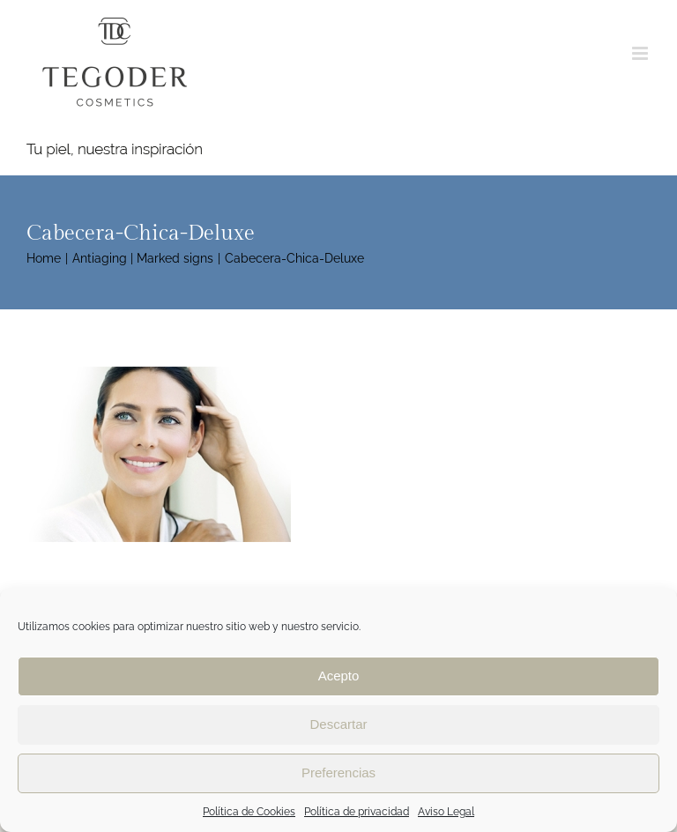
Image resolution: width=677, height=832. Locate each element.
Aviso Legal (446, 812)
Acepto (339, 675)
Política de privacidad (356, 812)
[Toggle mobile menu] (641, 53)
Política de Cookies (249, 812)
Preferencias (338, 772)
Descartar (338, 724)
